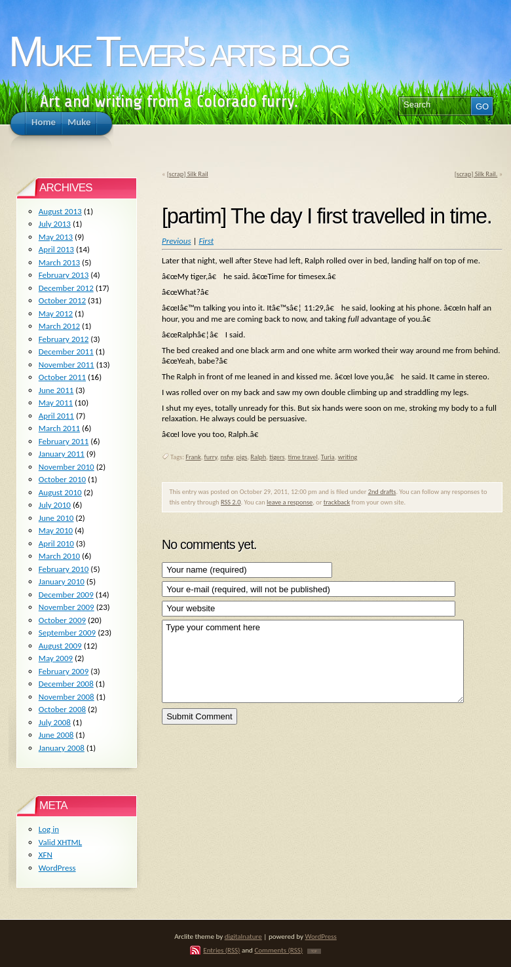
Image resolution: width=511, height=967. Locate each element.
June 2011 (56, 390)
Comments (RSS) (278, 950)
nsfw (226, 457)
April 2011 (56, 416)
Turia (328, 457)
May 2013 (56, 237)
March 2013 (59, 262)
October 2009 (62, 620)
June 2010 (56, 518)
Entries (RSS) (221, 950)
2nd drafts (382, 491)
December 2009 (66, 594)
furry (211, 457)
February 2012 (63, 339)
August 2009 (60, 646)
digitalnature (243, 936)
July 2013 (55, 224)
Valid (60, 842)
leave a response (289, 502)
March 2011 (59, 428)
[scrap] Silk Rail (187, 174)
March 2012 (59, 326)
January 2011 (62, 454)
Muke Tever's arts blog (178, 51)
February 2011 (63, 441)
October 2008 (62, 709)
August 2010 (60, 492)
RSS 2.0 (231, 502)
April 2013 (56, 249)
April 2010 (56, 543)
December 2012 (66, 288)
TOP (314, 951)
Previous (176, 241)
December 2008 (66, 684)
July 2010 (55, 505)
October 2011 (62, 377)
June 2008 (56, 735)
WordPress (57, 868)
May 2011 (56, 403)
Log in (49, 829)
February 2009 (63, 671)
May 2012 (56, 313)
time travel (302, 457)
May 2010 (56, 530)
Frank (192, 457)
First (206, 241)
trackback (337, 502)
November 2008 (66, 697)
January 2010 (62, 581)
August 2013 (60, 211)
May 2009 (56, 658)
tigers (276, 457)
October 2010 (62, 479)
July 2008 (55, 722)
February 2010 (63, 569)
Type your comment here (313, 661)
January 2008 (62, 748)
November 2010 (66, 467)
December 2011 (66, 351)
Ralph (258, 457)
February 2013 (63, 275)
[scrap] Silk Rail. (476, 174)
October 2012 (62, 300)
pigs (242, 457)
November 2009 (66, 607)
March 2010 (59, 556)
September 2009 (67, 632)
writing (348, 457)
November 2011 (66, 365)
